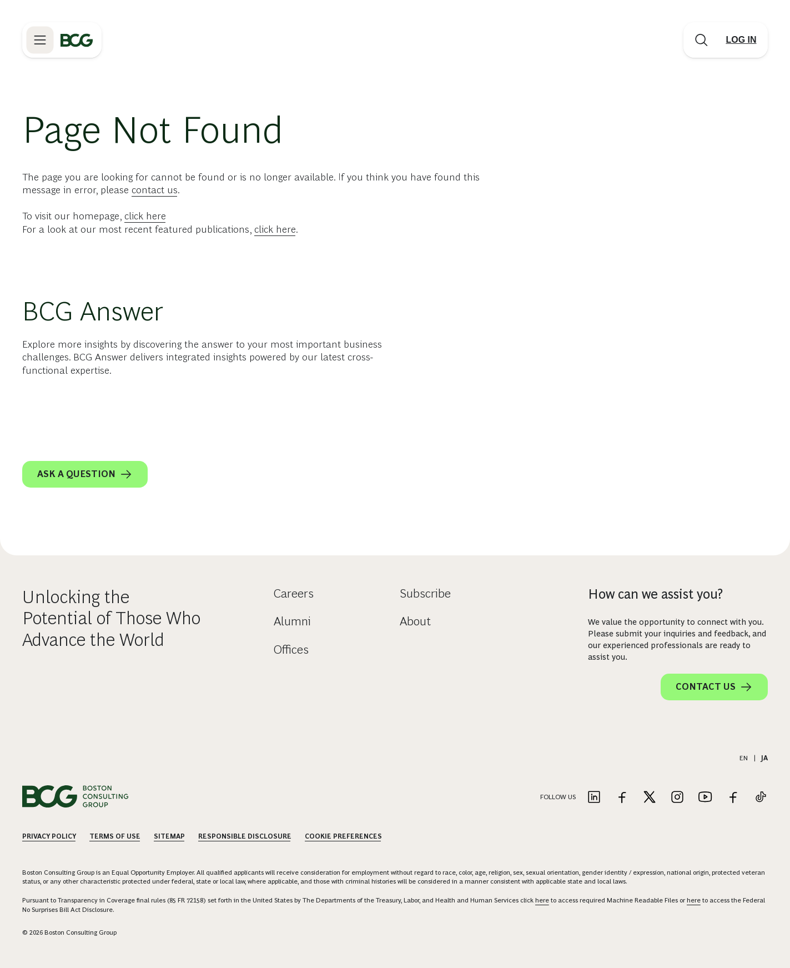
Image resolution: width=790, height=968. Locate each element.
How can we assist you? (655, 593)
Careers (294, 593)
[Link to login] (741, 40)
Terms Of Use (114, 836)
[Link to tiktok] (760, 798)
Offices (291, 649)
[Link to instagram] (677, 798)
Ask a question (85, 474)
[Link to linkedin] (594, 798)
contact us (155, 189)
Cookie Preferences (343, 836)
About (415, 621)
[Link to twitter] (649, 798)
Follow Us (558, 797)
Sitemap (169, 836)
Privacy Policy (49, 836)
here (542, 900)
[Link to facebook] (622, 798)
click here (145, 216)
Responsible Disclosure (244, 836)
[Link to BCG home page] (76, 40)
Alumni (292, 621)
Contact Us (714, 687)
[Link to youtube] (705, 798)
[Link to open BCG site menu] (40, 40)
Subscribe (425, 593)
